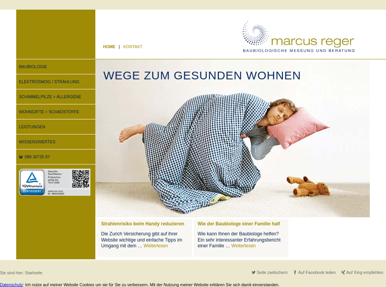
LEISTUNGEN (32, 126)
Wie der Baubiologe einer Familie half (239, 224)
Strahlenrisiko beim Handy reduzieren (142, 224)
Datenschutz (11, 284)
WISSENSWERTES (37, 141)
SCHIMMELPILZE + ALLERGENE (50, 96)
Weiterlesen (156, 245)
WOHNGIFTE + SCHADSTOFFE (49, 111)
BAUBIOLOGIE (33, 66)
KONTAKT (133, 46)
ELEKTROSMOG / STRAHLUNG (49, 81)
